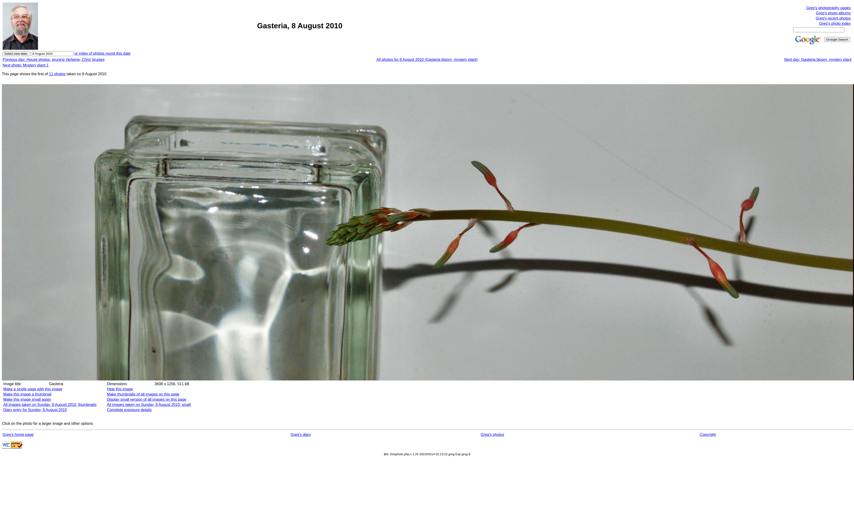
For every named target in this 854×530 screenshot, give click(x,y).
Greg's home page (18, 435)
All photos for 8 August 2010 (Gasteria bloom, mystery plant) (427, 60)
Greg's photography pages (828, 8)
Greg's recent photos (833, 18)
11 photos (57, 74)
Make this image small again (27, 399)
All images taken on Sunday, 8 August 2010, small (149, 405)
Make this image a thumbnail (27, 394)
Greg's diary (301, 435)
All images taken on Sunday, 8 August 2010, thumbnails (50, 405)
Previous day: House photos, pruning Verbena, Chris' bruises (54, 60)
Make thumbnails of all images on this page (143, 394)
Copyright (708, 435)
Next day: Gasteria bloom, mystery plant (817, 60)
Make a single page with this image (32, 389)
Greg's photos (492, 435)
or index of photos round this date (102, 53)
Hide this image (120, 389)
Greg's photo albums (833, 13)
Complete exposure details (129, 410)
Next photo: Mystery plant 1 (26, 65)
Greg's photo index (835, 23)
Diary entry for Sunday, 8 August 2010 (35, 410)
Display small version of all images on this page (146, 399)
